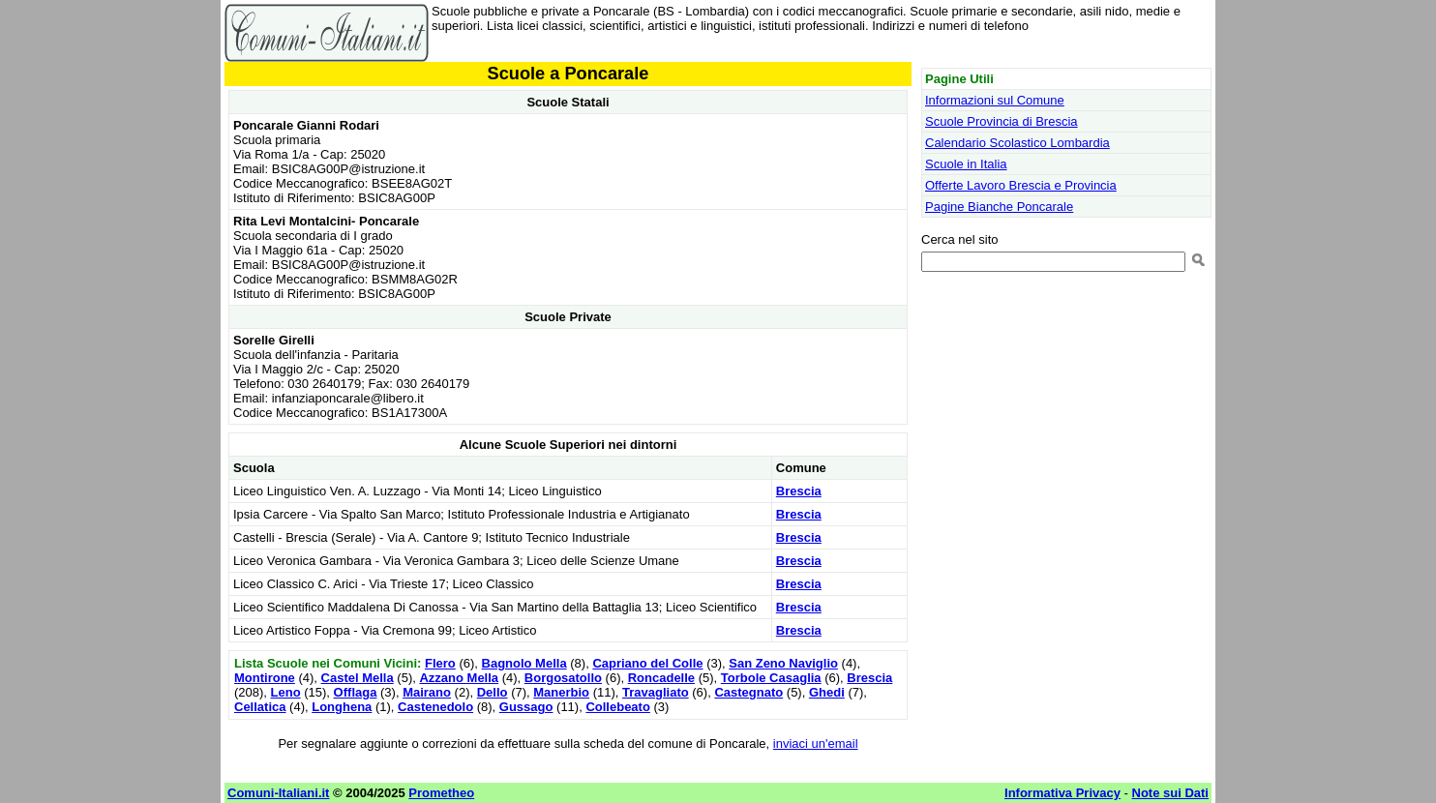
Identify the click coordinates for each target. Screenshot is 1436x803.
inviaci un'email (815, 743)
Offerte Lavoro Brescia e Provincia (1021, 185)
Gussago (526, 706)
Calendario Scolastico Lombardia (1017, 142)
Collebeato (617, 706)
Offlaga (355, 692)
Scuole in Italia (966, 164)
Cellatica (259, 706)
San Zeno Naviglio (783, 663)
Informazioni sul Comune (994, 100)
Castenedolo (435, 706)
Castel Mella (357, 677)
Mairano (427, 692)
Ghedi (827, 692)
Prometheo (441, 793)
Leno (286, 692)
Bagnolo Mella (524, 663)
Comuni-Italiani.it (278, 793)
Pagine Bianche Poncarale (999, 206)
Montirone (264, 677)
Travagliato (655, 692)
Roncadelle (661, 677)
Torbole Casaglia (771, 677)
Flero (440, 663)
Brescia (799, 491)
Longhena (342, 706)
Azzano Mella (458, 677)
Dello (492, 692)
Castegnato (748, 692)
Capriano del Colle (647, 663)
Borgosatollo (563, 677)
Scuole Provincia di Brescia (1001, 121)
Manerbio (561, 692)
